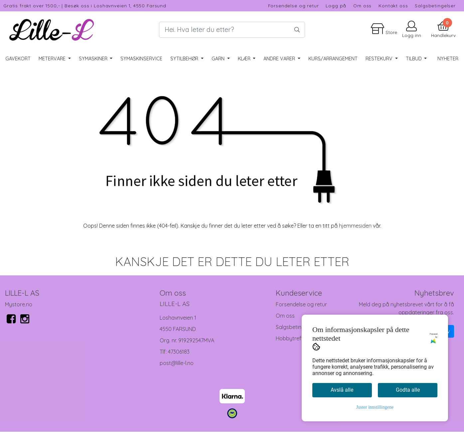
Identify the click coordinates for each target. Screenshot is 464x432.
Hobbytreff (289, 338)
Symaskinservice (141, 59)
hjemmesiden (355, 225)
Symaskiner (94, 59)
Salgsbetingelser (435, 5)
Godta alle (408, 390)
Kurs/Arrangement (333, 59)
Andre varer (279, 59)
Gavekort (18, 59)
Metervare (53, 59)
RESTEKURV (380, 59)
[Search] (232, 30)
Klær (245, 59)
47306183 (179, 351)
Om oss (362, 5)
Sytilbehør (185, 59)
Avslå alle (342, 390)
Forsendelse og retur (293, 5)
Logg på (336, 5)
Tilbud (414, 59)
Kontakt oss (393, 5)
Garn (219, 59)
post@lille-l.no (177, 363)
